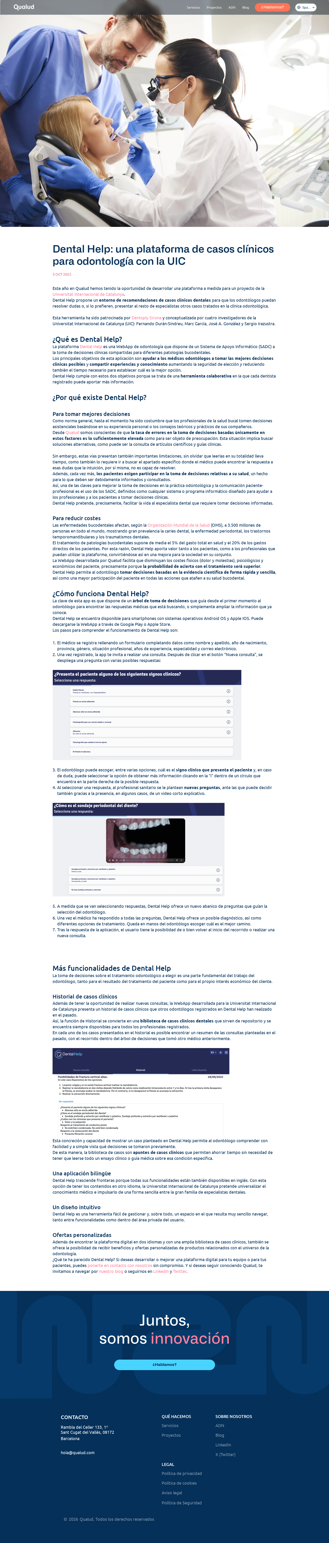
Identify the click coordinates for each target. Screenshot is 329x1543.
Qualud (72, 432)
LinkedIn (161, 1271)
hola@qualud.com (78, 1452)
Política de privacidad (182, 1473)
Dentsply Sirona (146, 317)
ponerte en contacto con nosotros (120, 1265)
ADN (219, 1425)
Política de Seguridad (182, 1502)
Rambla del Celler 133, (82, 1427)
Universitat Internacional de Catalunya (88, 294)
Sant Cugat (71, 1432)
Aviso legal (172, 1492)
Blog (219, 1435)
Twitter (179, 1271)
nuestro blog (111, 1271)
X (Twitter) (225, 1454)
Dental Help (91, 346)
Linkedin (223, 1444)
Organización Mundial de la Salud (179, 524)
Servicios (170, 1425)
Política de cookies (179, 1482)
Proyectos (171, 1435)
